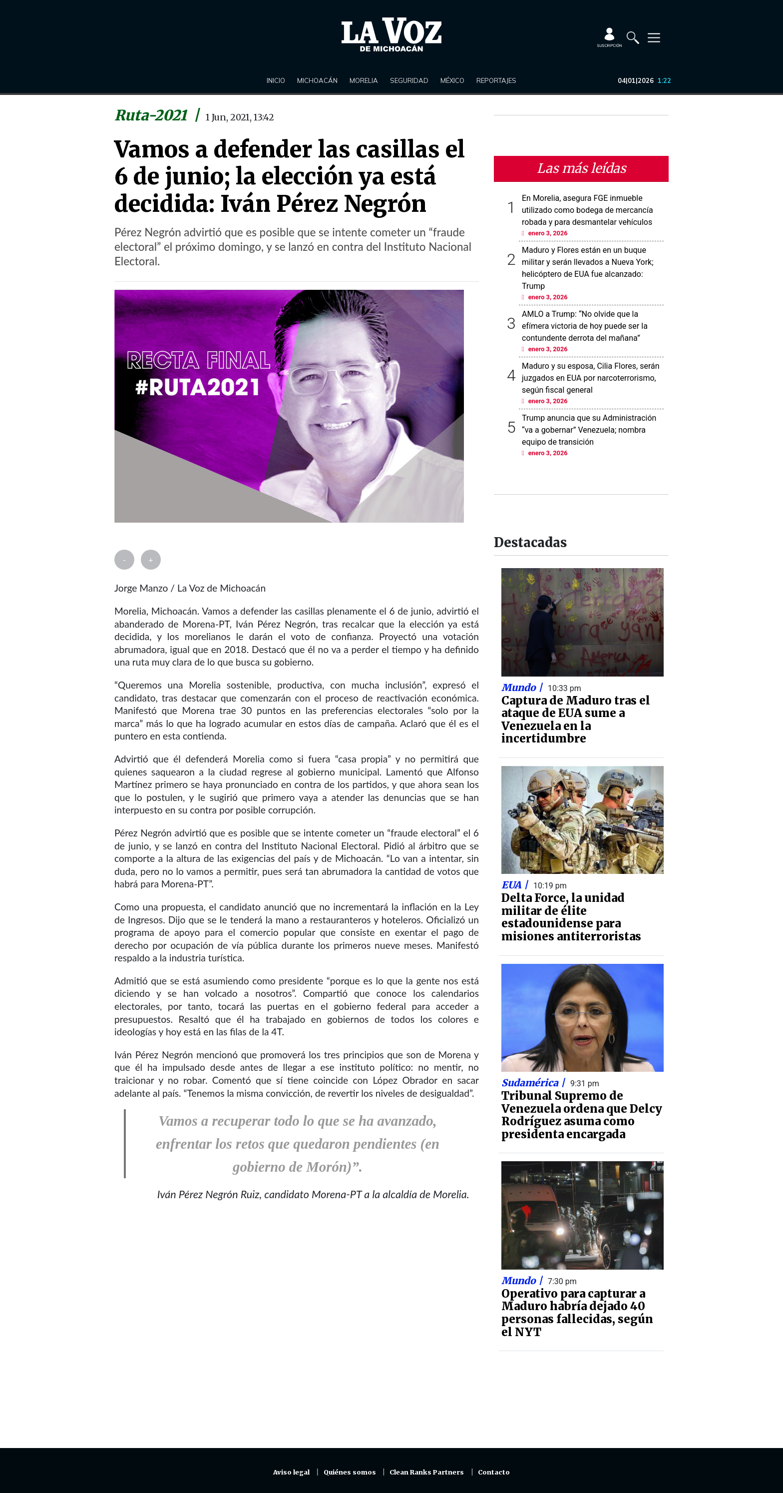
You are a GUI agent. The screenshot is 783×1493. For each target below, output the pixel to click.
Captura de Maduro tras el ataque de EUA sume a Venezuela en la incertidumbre (575, 720)
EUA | (515, 885)
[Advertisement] (296, 1330)
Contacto (494, 1472)
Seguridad (409, 80)
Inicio (276, 80)
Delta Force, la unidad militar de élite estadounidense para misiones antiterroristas (571, 917)
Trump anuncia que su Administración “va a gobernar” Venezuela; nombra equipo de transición (589, 430)
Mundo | (523, 688)
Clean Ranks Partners (427, 1472)
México (452, 80)
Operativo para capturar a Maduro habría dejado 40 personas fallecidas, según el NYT (577, 1313)
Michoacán (317, 80)
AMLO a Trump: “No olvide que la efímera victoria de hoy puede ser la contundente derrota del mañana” (585, 326)
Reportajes (496, 80)
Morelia (364, 80)
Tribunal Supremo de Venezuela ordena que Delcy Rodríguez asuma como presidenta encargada (581, 1115)
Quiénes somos (350, 1472)
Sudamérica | (534, 1083)
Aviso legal (291, 1472)
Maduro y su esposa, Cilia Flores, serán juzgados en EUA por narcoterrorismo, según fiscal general (591, 378)
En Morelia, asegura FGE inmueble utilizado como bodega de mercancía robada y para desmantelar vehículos (587, 210)
